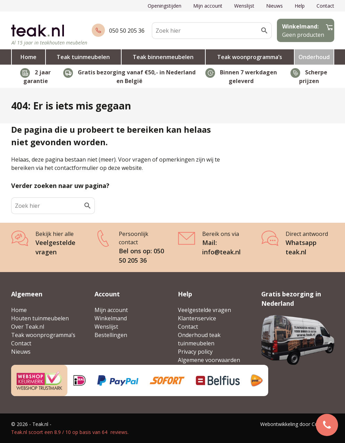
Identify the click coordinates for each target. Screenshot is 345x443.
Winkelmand (111, 318)
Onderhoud (314, 57)
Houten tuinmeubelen (40, 318)
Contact (325, 5)
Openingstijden (164, 5)
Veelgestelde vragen (204, 310)
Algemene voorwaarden (209, 360)
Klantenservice (197, 318)
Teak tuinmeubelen (83, 57)
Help (300, 5)
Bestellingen (111, 335)
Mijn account (207, 5)
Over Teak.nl (27, 326)
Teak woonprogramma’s (249, 57)
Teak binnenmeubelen (163, 57)
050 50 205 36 (127, 30)
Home (28, 57)
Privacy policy (195, 351)
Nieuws (274, 5)
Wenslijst (244, 5)
